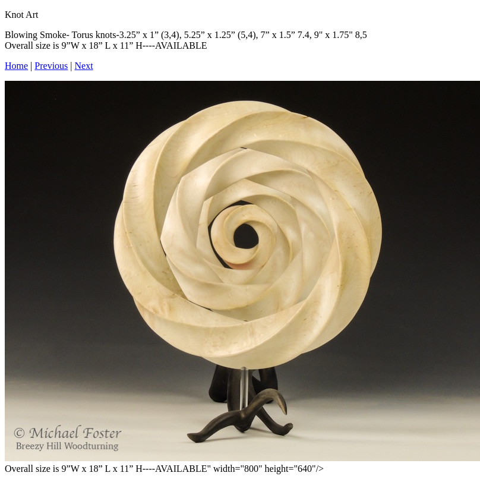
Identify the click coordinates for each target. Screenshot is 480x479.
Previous (51, 66)
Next (84, 66)
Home (16, 66)
